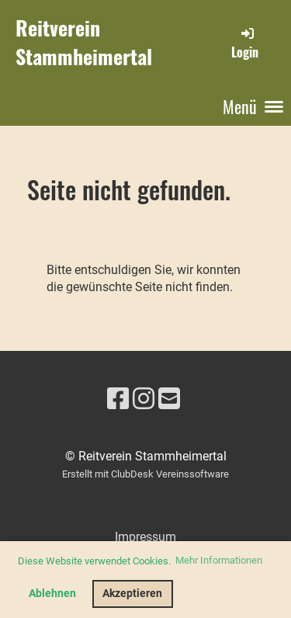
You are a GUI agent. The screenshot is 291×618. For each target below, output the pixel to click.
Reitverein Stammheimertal (84, 42)
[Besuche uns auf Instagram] (143, 399)
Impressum (145, 536)
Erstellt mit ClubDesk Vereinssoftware (145, 474)
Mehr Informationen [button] (218, 560)
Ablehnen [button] (52, 593)
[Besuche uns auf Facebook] (118, 399)
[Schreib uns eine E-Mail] (169, 399)
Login (244, 43)
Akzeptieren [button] (132, 593)
